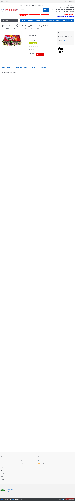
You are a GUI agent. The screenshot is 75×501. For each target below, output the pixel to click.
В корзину (41, 54)
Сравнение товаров (19, 499)
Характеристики (20, 67)
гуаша (25, 12)
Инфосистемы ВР (11, 491)
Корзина (60, 499)
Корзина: (70, 5)
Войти (66, 1)
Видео (33, 67)
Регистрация (71, 1)
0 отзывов (31, 32)
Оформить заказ (70, 499)
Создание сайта (11, 489)
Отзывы (43, 67)
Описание (6, 67)
